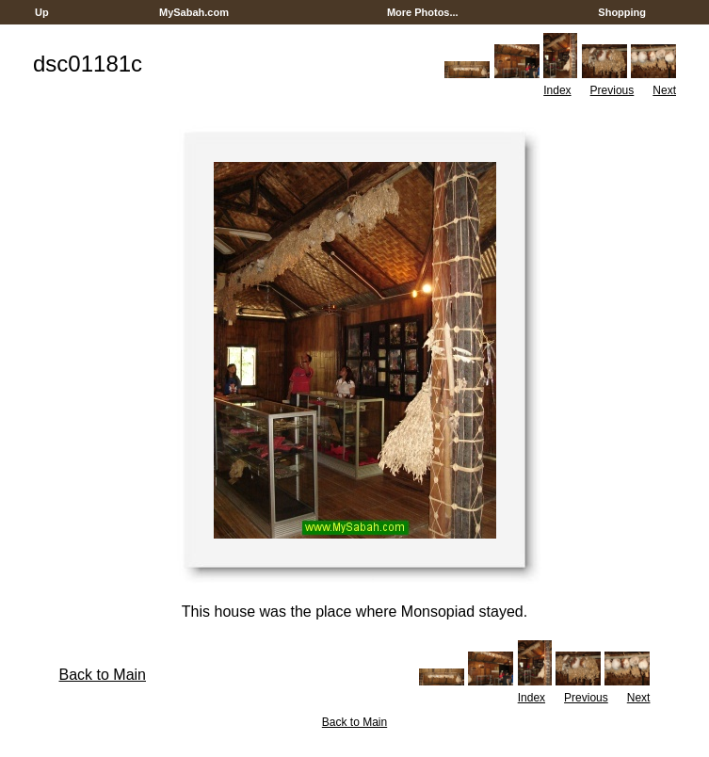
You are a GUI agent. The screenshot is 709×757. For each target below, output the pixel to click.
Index (557, 90)
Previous (612, 90)
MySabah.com (193, 12)
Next (664, 90)
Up (42, 12)
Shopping (622, 12)
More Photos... (422, 12)
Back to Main (102, 675)
